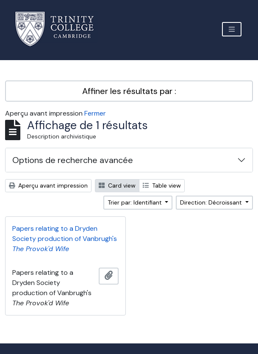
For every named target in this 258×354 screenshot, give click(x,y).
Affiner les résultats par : (129, 91)
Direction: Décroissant (212, 202)
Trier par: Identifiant (136, 202)
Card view (117, 185)
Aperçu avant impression (48, 185)
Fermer (95, 113)
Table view (162, 185)
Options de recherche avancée (72, 160)
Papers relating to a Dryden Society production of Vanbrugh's (64, 238)
